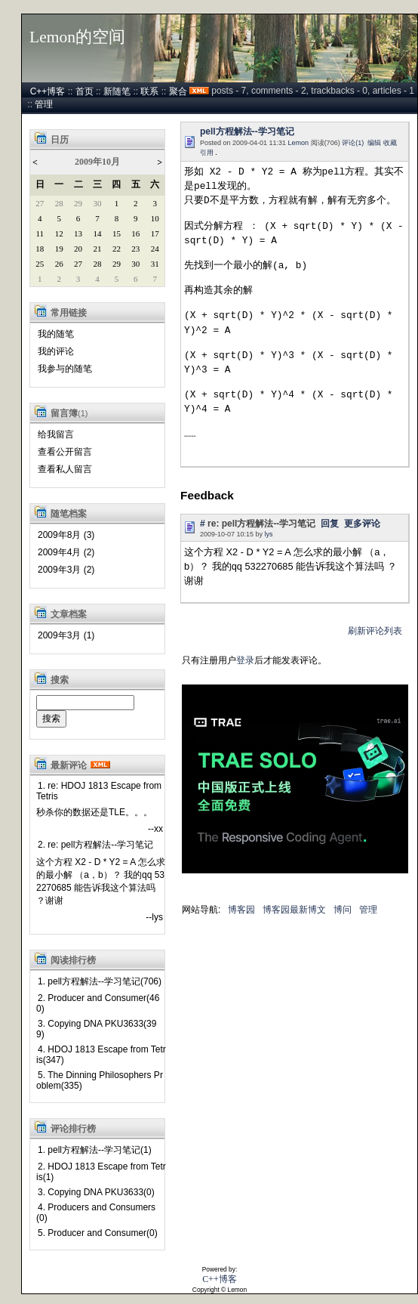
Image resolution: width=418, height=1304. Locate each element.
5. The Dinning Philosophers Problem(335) (99, 1080)
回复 (330, 523)
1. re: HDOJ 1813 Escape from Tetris (98, 791)
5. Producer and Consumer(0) (98, 1233)
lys (269, 534)
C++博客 (48, 91)
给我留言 (56, 434)
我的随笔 (56, 334)
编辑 (374, 143)
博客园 (241, 909)
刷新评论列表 (375, 631)
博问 (342, 909)
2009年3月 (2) (66, 569)
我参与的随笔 (65, 368)
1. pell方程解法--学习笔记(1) (95, 1150)
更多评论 (362, 523)
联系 (149, 91)
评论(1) (353, 143)
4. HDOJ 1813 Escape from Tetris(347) (101, 1054)
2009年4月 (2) (66, 552)
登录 (245, 660)
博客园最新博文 (294, 909)
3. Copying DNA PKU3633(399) (96, 1029)
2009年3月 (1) (66, 635)
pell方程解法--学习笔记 (247, 131)
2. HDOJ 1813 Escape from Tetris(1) (101, 1171)
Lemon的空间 (77, 37)
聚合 (178, 91)
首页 (84, 91)
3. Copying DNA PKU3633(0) (96, 1192)
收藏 (390, 143)
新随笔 (117, 91)
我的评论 (56, 351)
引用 (207, 152)
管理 (44, 104)
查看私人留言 (65, 469)
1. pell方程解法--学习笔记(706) (99, 981)
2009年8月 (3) (66, 535)
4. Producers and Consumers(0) (95, 1212)
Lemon (298, 143)
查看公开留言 (65, 452)
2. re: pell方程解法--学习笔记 (95, 844)
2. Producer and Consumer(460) (97, 1003)
